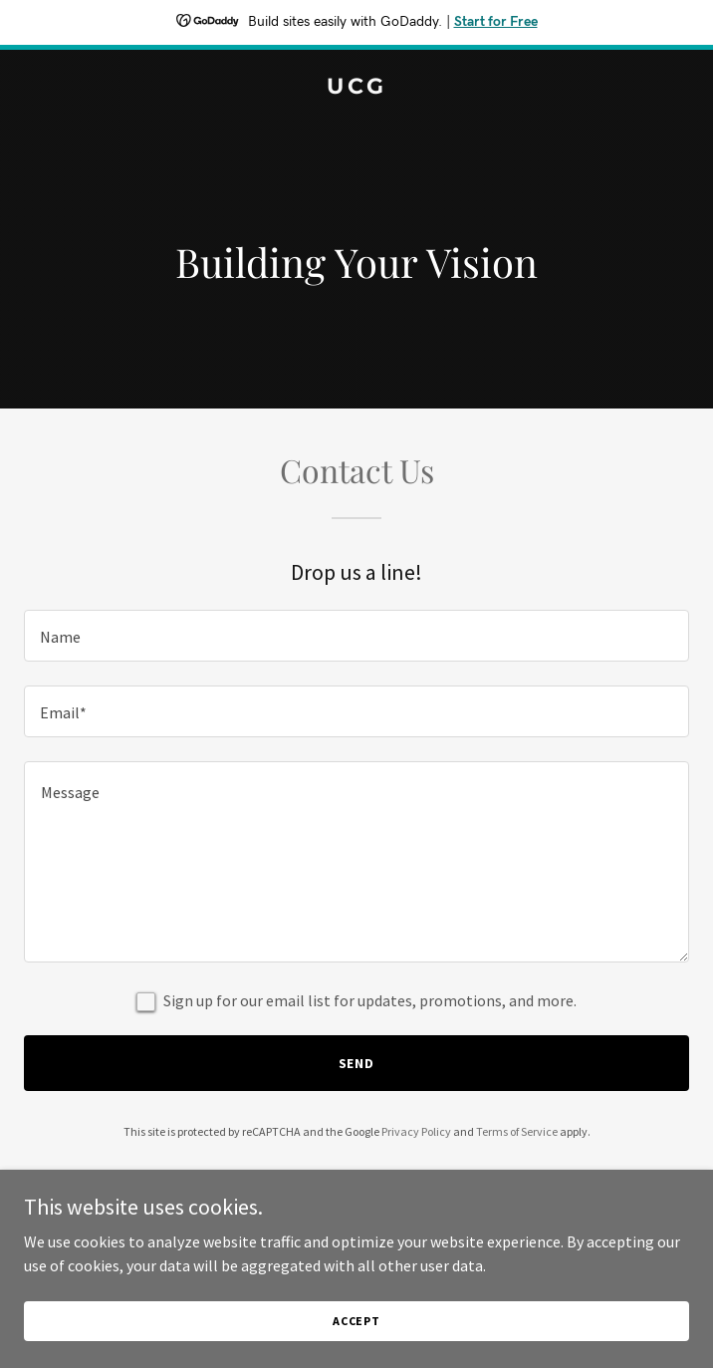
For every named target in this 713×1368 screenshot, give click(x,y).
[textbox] (356, 636)
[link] (356, 88)
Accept (356, 1320)
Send (357, 1063)
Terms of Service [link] (517, 1131)
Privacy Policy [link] (416, 1131)
